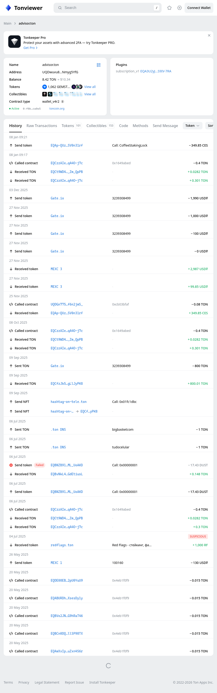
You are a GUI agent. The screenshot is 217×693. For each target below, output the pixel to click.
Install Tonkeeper (102, 682)
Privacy (23, 682)
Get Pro (30, 47)
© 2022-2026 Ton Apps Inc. (193, 682)
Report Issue (74, 682)
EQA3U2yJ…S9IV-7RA (155, 71)
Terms (8, 682)
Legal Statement (47, 682)
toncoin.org (56, 108)
